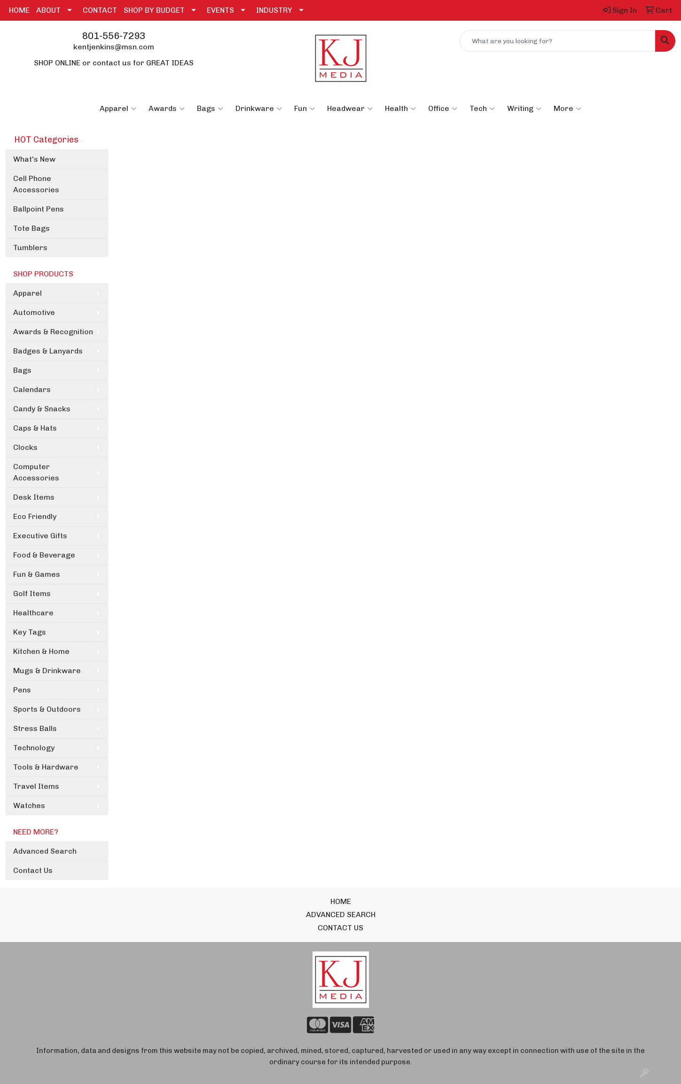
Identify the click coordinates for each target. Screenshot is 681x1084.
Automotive (34, 312)
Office (442, 108)
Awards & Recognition (53, 331)
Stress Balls (35, 728)
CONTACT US (340, 927)
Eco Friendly (34, 516)
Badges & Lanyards (48, 350)
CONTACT (100, 10)
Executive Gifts (40, 535)
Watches (29, 805)
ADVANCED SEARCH (341, 914)
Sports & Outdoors (47, 709)
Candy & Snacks (41, 408)
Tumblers (30, 247)
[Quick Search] (558, 41)
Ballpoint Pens (38, 208)
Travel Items (36, 786)
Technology (34, 747)
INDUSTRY (274, 10)
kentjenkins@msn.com (113, 46)
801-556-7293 (113, 35)
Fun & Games (36, 574)
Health (400, 108)
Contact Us (33, 870)
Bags (210, 108)
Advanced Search (45, 851)
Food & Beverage (44, 554)
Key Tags (29, 632)
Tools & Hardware (45, 766)
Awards (167, 108)
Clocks (25, 447)
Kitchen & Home (41, 651)
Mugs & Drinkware (47, 670)
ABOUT (48, 10)
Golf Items (32, 593)
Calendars (32, 389)
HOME (19, 10)
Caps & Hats (35, 428)
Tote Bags (31, 228)
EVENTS (220, 10)
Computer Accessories (36, 472)
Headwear (350, 108)
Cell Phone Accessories (36, 184)
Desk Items (34, 497)
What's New (34, 159)
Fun (304, 108)
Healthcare (33, 612)
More (567, 108)
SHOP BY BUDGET (154, 10)
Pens (22, 689)
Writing (524, 108)
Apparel (118, 108)
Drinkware (258, 108)
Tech (482, 108)
